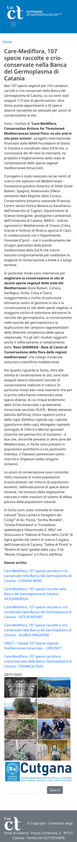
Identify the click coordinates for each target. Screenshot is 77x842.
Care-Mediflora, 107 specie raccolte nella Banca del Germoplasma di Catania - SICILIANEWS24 (35, 594)
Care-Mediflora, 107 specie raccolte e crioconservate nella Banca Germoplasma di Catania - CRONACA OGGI (38, 661)
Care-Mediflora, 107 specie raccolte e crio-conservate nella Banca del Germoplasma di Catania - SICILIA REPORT (38, 612)
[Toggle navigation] (13, 24)
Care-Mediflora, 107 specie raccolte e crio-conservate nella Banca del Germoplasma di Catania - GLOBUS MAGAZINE (38, 630)
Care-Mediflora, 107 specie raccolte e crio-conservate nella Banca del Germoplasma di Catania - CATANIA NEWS (38, 576)
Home (7, 42)
